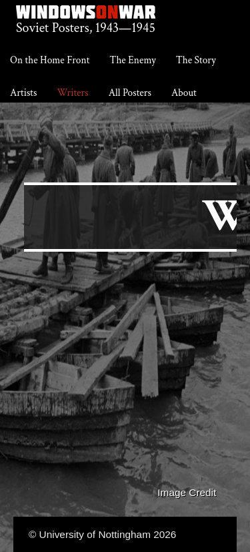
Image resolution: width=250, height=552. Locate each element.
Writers (72, 92)
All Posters (130, 92)
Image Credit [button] (186, 492)
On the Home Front (49, 60)
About (184, 92)
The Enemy (132, 60)
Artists (23, 92)
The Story (196, 60)
